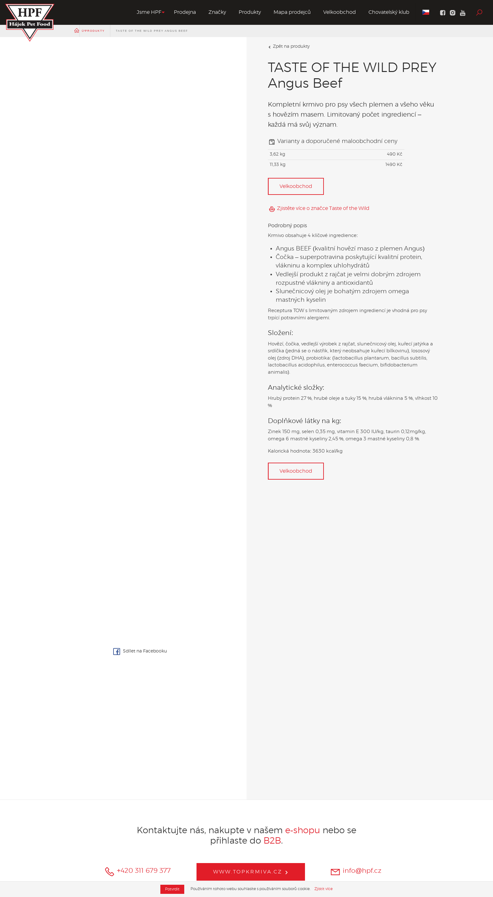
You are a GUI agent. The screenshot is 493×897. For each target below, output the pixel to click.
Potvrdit (172, 889)
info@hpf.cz (355, 871)
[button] (149, 12)
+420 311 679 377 (137, 871)
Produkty (250, 12)
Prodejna (185, 12)
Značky (217, 12)
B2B (272, 841)
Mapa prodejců (292, 12)
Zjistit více (323, 889)
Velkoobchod (339, 12)
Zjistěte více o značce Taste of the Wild (318, 209)
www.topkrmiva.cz (250, 871)
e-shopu (303, 830)
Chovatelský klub (388, 12)
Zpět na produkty (289, 46)
